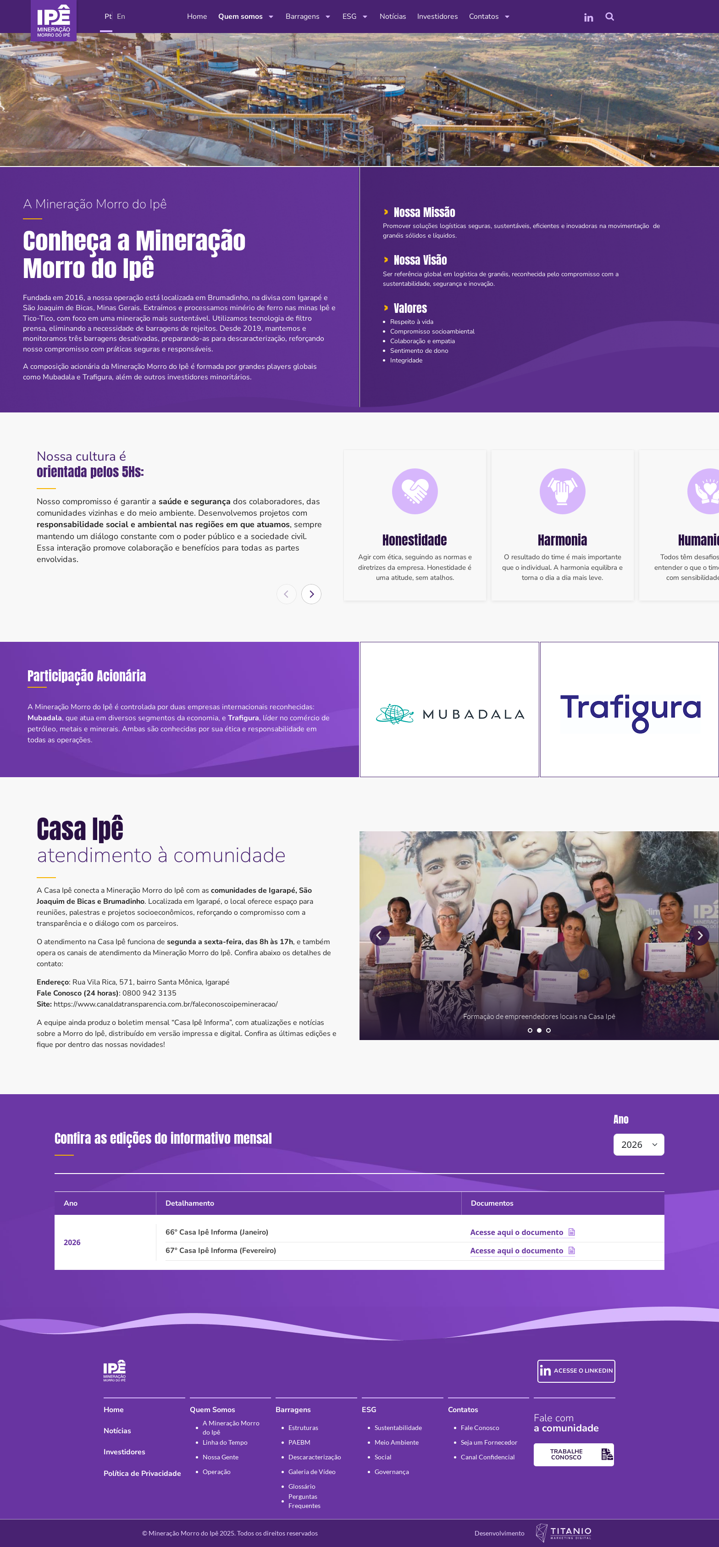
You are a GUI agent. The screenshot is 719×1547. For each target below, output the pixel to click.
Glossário (301, 1486)
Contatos (490, 16)
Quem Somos (212, 1410)
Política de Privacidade (142, 1474)
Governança (392, 1471)
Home (197, 16)
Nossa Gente (220, 1457)
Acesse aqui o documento (517, 1232)
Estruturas (303, 1427)
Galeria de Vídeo (312, 1471)
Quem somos (246, 16)
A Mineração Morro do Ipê (231, 1427)
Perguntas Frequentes (304, 1501)
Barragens (309, 16)
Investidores (437, 16)
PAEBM (299, 1442)
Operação (217, 1471)
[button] (311, 594)
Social (383, 1457)
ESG (356, 16)
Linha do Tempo (225, 1442)
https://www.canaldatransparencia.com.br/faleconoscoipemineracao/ (166, 1004)
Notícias (393, 16)
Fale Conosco (480, 1427)
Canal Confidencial (488, 1457)
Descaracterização (314, 1457)
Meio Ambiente (397, 1442)
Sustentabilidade (398, 1427)
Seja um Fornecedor (489, 1442)
